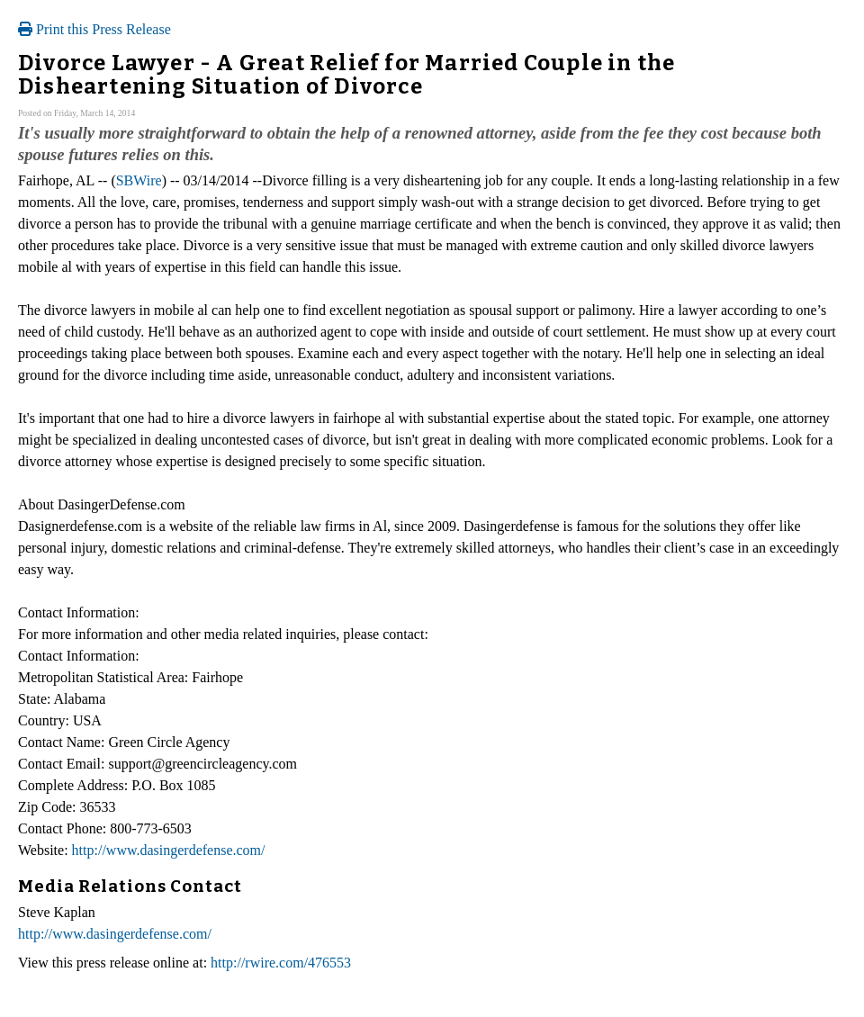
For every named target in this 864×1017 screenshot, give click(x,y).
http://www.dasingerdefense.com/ (169, 850)
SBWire (139, 180)
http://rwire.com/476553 (281, 962)
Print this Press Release (94, 29)
